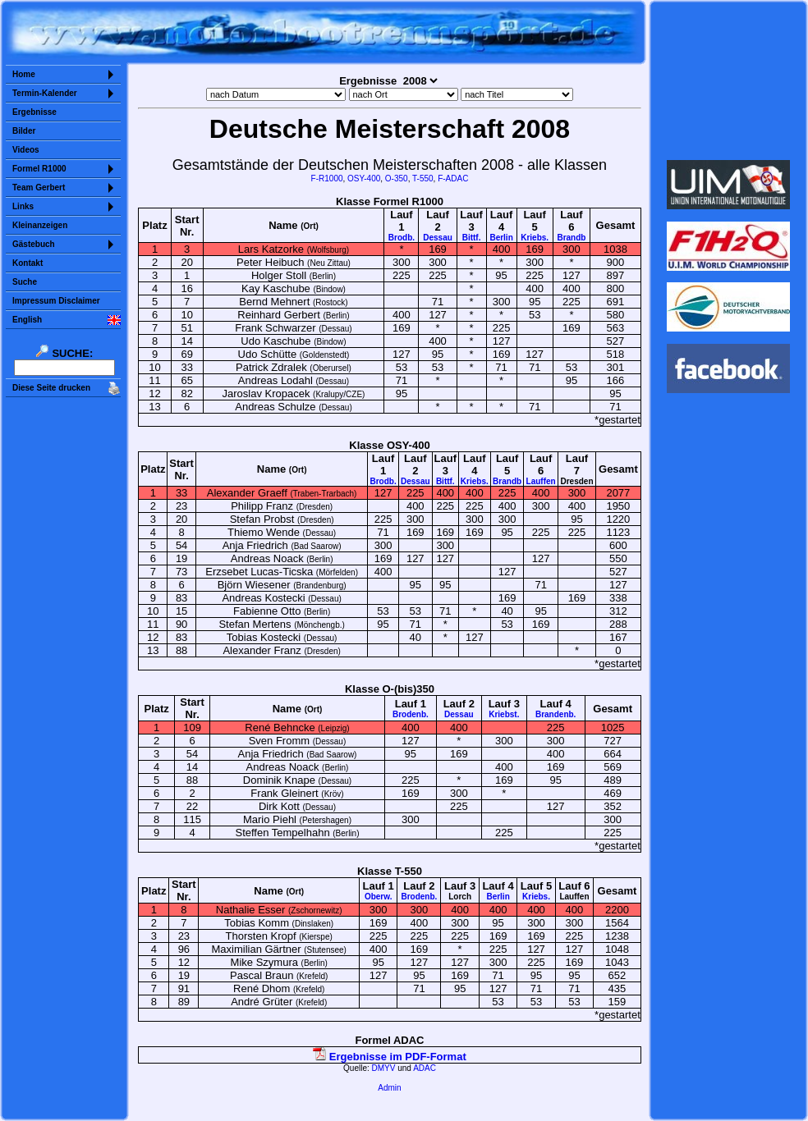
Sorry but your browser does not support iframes (728, 80)
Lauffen (541, 481)
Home (23, 74)
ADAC (424, 1068)
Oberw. (379, 896)
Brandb (571, 237)
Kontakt (27, 263)
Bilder (23, 130)
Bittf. (471, 237)
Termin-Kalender (44, 93)
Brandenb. (555, 714)
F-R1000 (327, 178)
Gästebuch (33, 244)
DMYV (384, 1068)
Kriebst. (504, 714)
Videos (25, 149)
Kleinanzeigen (39, 225)
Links (23, 206)
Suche (24, 281)
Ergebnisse (34, 112)
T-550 (423, 178)
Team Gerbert (38, 187)
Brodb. (401, 237)
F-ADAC (453, 178)
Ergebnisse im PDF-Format (389, 1056)
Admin (389, 1087)
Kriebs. (535, 237)
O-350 (396, 178)
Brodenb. (411, 714)
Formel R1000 (39, 168)
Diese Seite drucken (51, 387)
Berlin (500, 237)
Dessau (437, 237)
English (27, 319)
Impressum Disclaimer (56, 300)
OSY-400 (363, 178)
